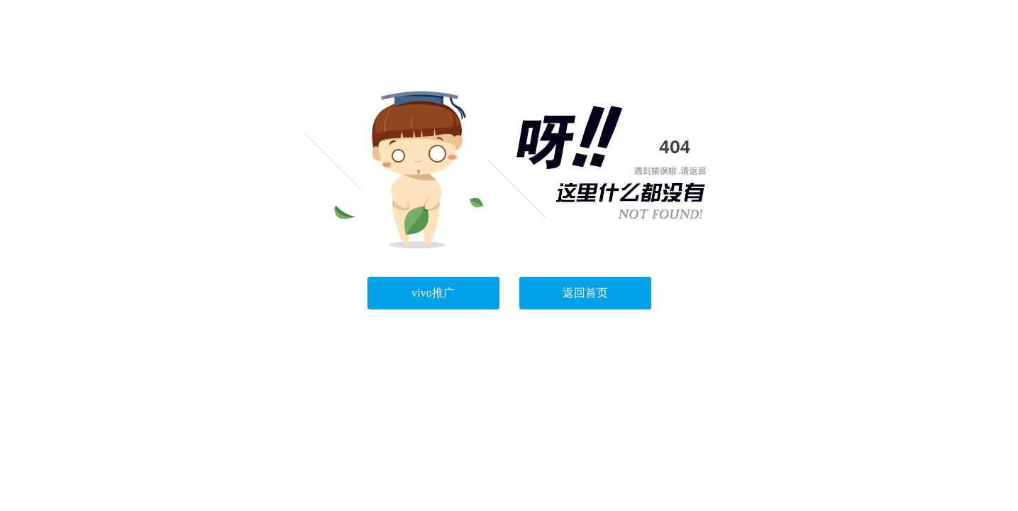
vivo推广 (432, 293)
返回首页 (585, 293)
